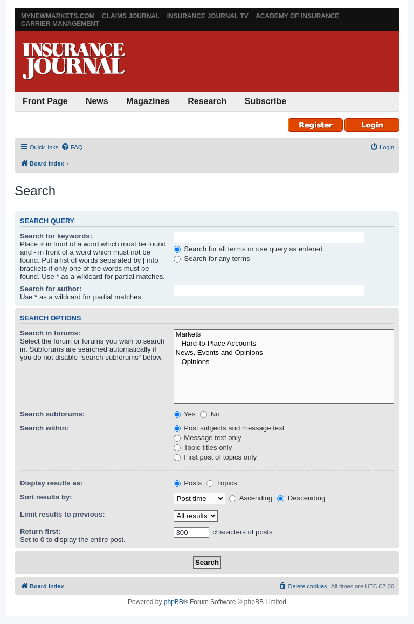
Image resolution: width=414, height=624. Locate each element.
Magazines (148, 101)
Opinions (284, 362)
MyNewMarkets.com (58, 16)
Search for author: (50, 289)
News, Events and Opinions (284, 353)
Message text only (208, 438)
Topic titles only (203, 447)
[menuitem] (71, 147)
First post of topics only (215, 457)
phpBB (173, 602)
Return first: (40, 531)
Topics (221, 483)
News (97, 101)
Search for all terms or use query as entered (248, 249)
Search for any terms (212, 259)
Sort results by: (46, 497)
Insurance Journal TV (208, 16)
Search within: (44, 428)
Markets (284, 334)
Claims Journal (131, 16)
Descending (301, 498)
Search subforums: (52, 414)
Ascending (251, 498)
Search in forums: (50, 333)
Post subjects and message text (229, 428)
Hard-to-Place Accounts (284, 343)
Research (207, 101)
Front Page (45, 101)
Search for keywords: (56, 236)
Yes (185, 414)
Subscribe (265, 101)
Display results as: (51, 483)
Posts (188, 483)
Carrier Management (60, 24)
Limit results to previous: (62, 514)
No (210, 414)
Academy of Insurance (297, 16)
